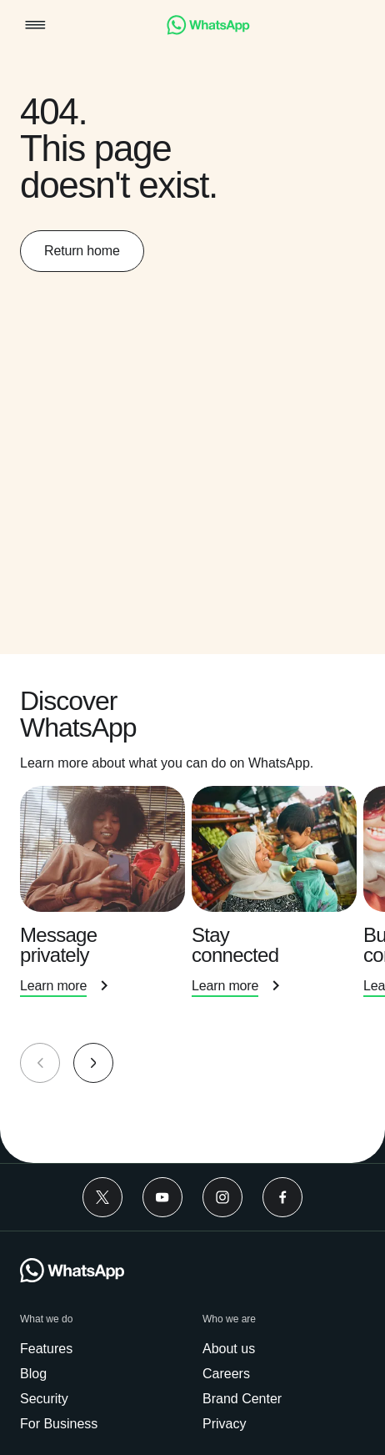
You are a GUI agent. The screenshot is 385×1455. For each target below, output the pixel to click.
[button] (35, 26)
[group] (192, 908)
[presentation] (106, 910)
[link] (208, 30)
